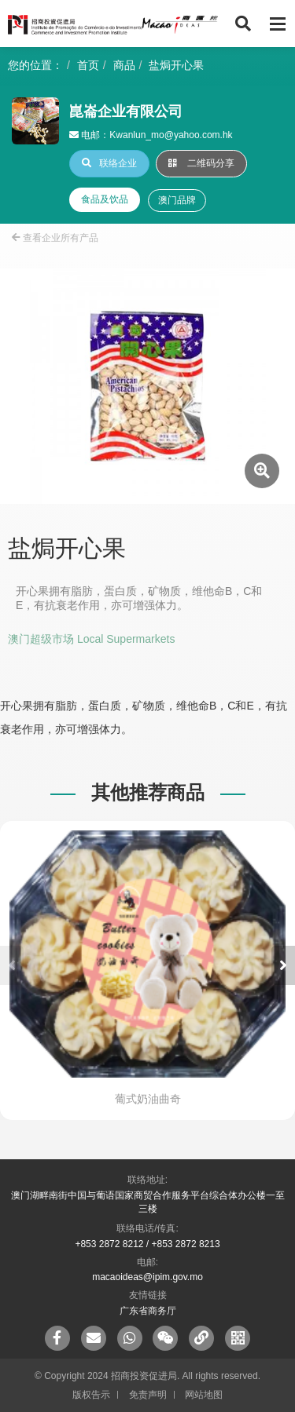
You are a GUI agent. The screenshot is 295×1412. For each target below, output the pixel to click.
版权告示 (91, 1394)
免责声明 (148, 1394)
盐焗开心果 (176, 65)
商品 (124, 65)
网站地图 (204, 1394)
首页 (88, 65)
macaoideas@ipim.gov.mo (147, 1277)
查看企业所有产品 (55, 237)
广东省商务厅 (148, 1310)
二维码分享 (201, 163)
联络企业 (109, 163)
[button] (283, 965)
